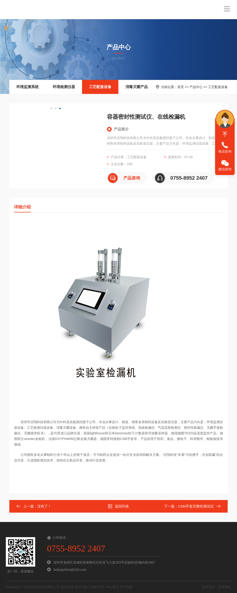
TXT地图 (126, 587)
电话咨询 (224, 151)
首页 (180, 87)
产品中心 (196, 87)
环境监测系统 (27, 87)
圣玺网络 (224, 587)
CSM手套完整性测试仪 (196, 506)
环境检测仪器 (64, 87)
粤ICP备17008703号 (90, 587)
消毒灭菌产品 (136, 87)
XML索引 (112, 587)
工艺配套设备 (100, 87)
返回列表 (118, 506)
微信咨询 (224, 169)
